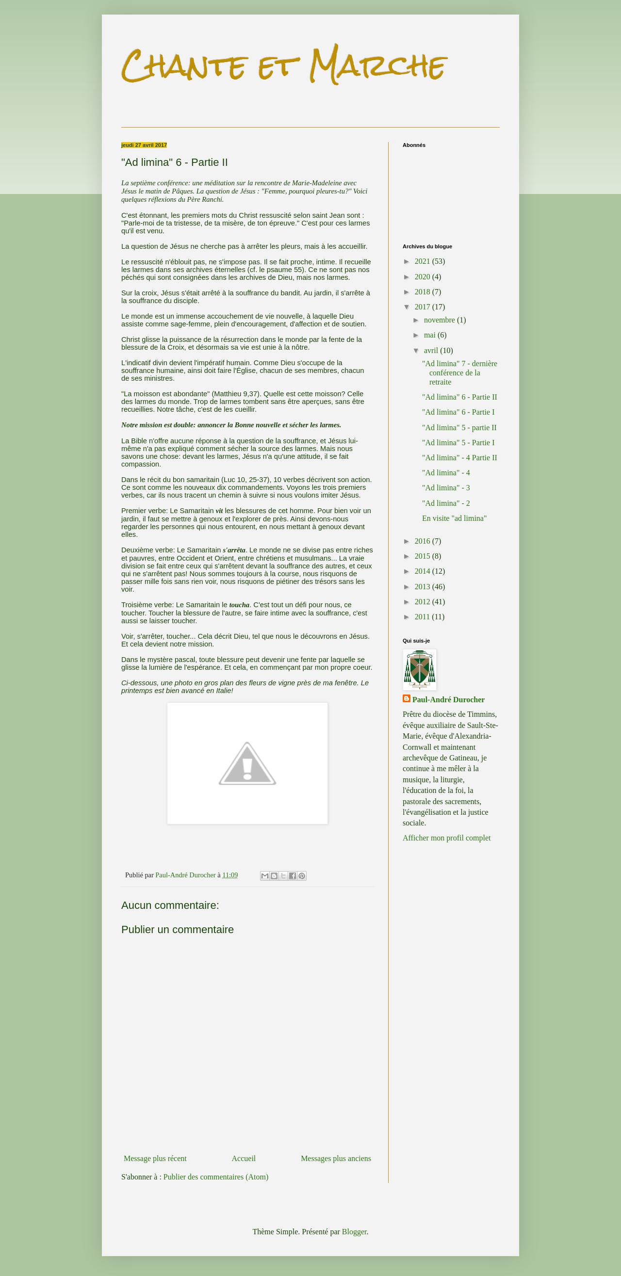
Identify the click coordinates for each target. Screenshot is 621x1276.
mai (431, 335)
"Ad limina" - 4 (446, 472)
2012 (423, 602)
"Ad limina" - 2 (446, 503)
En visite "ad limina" (454, 518)
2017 (423, 307)
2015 (423, 556)
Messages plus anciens (336, 1158)
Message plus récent (155, 1158)
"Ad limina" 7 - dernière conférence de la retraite (459, 372)
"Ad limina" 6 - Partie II (459, 397)
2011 (423, 617)
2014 (423, 571)
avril (432, 350)
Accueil (244, 1158)
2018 (423, 292)
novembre (440, 320)
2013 (423, 586)
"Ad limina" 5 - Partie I (458, 442)
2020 (423, 277)
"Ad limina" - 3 (446, 488)
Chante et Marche (283, 65)
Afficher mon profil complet (446, 838)
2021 (423, 261)
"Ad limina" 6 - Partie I (458, 412)
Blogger (354, 1232)
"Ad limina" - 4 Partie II (459, 457)
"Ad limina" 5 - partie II (459, 427)
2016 (423, 541)
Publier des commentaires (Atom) (215, 1177)
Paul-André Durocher (448, 699)
